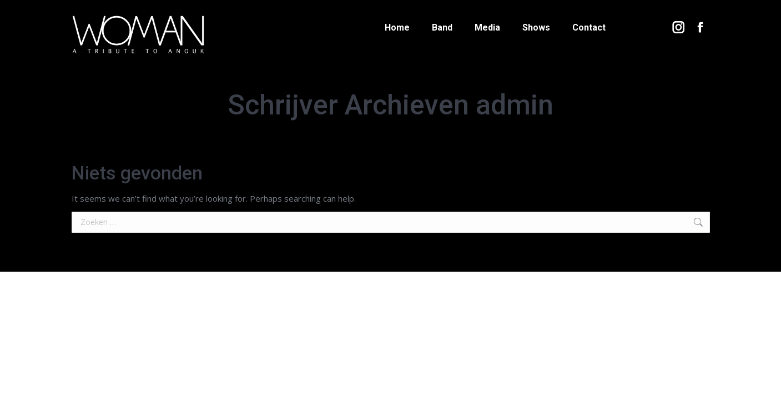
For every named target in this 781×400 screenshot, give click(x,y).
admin (514, 105)
